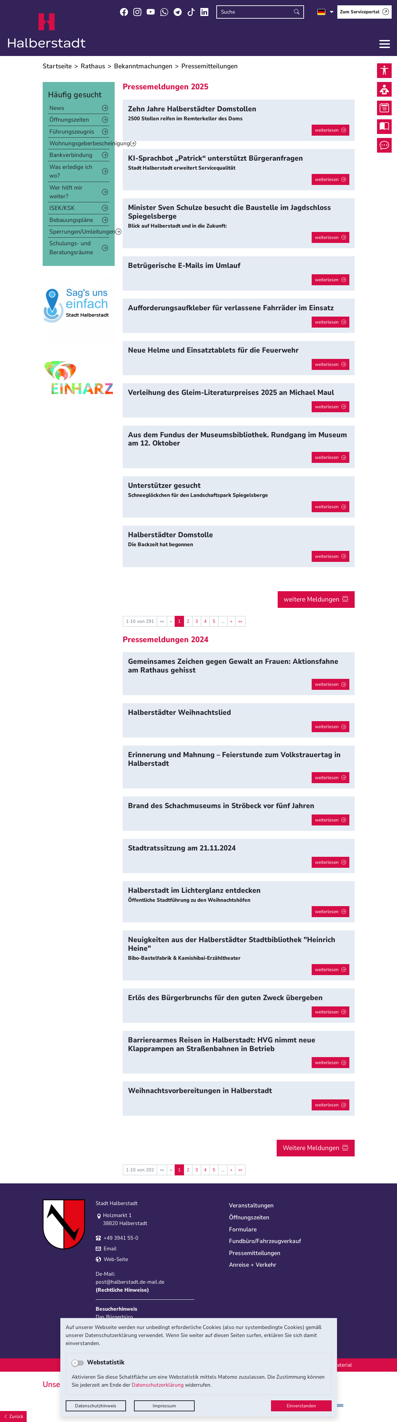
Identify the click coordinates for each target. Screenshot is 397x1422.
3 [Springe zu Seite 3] (196, 621)
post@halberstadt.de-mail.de (130, 1282)
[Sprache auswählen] (325, 12)
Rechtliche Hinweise (122, 1290)
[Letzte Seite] (240, 621)
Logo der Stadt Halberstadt (47, 30)
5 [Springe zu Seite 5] (214, 621)
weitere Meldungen (311, 599)
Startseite (57, 66)
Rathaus (93, 66)
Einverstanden (301, 1406)
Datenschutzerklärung (158, 1385)
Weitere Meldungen (311, 1147)
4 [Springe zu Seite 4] (205, 621)
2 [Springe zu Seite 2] (188, 621)
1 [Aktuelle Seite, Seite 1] (179, 621)
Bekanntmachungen (143, 66)
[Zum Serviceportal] (364, 12)
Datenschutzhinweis (95, 1406)
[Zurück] (13, 1416)
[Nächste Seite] (231, 621)
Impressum (164, 1406)
